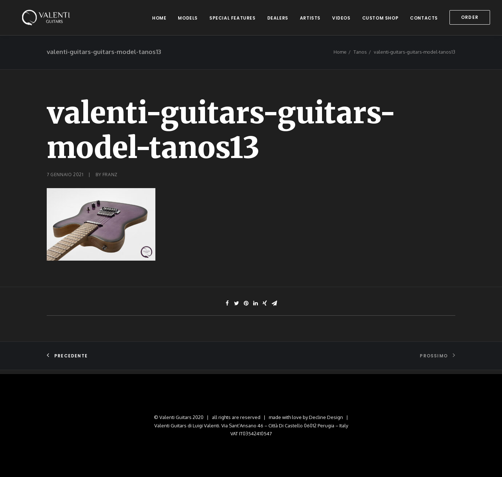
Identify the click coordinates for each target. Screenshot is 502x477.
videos (341, 20)
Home (340, 56)
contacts (424, 20)
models (188, 20)
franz (110, 179)
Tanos (360, 56)
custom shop (380, 20)
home (159, 20)
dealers (277, 20)
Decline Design (326, 417)
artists (310, 20)
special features (232, 20)
